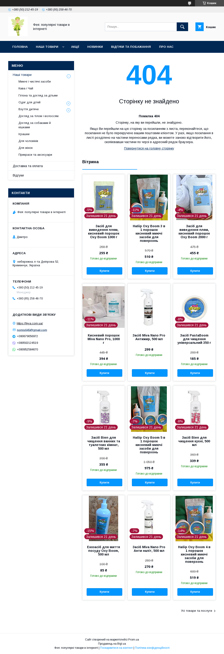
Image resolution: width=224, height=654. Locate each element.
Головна (20, 46)
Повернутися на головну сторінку (149, 148)
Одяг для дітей (29, 102)
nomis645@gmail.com (32, 329)
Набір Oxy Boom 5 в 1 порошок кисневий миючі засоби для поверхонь (149, 445)
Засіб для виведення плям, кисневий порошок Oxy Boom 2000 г (194, 231)
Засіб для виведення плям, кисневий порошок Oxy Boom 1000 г (103, 231)
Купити (104, 270)
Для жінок (26, 147)
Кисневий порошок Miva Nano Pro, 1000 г (104, 339)
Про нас (166, 46)
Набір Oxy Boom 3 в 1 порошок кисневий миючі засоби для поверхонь (149, 233)
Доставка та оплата (28, 166)
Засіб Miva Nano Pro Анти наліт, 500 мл (149, 549)
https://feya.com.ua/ (30, 323)
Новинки (95, 46)
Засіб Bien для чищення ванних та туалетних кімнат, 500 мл (103, 443)
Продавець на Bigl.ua (112, 643)
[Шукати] (182, 26)
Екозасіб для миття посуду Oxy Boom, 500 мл (103, 550)
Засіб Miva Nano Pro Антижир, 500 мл (149, 337)
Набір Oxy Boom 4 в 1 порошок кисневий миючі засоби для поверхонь (194, 554)
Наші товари (47, 46)
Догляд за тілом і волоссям (39, 116)
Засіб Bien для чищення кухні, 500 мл (194, 441)
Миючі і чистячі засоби (35, 81)
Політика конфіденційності (152, 647)
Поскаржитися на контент (116, 647)
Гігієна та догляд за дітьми (38, 95)
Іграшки (24, 134)
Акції (75, 46)
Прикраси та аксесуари (35, 154)
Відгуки (18, 175)
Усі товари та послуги (196, 610)
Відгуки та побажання (131, 46)
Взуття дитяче (29, 109)
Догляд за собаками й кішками (35, 125)
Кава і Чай (26, 88)
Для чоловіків (28, 141)
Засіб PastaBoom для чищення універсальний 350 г (194, 339)
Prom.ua (133, 639)
